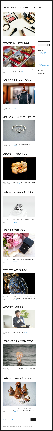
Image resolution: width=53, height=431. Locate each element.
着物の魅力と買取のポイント (16, 154)
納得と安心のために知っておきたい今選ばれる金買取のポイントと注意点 (44, 56)
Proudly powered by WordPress (27, 426)
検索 (38, 43)
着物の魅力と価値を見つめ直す (17, 378)
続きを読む (24, 71)
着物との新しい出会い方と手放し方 (19, 117)
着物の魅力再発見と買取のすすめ (18, 341)
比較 (4, 146)
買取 (9, 71)
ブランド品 (5, 71)
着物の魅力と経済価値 (13, 307)
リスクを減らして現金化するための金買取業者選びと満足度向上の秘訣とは (44, 53)
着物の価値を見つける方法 (15, 269)
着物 (7, 71)
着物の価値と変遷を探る (14, 230)
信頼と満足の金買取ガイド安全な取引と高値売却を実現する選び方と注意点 (44, 62)
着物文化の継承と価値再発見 (16, 42)
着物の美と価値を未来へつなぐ (17, 80)
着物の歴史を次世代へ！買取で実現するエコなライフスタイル (23, 7)
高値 (4, 72)
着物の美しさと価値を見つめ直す (18, 192)
